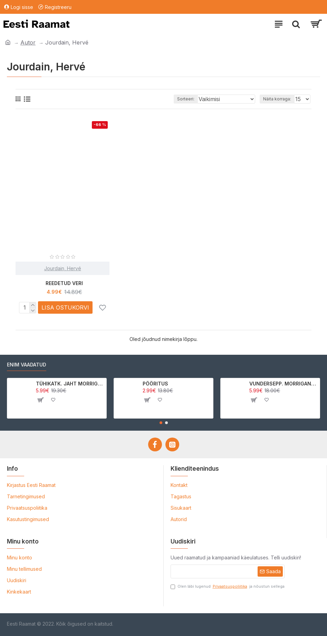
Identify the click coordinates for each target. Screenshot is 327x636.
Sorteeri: (185, 98)
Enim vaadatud (26, 365)
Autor (28, 42)
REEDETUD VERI (64, 283)
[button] (161, 422)
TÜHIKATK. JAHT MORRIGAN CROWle (70, 384)
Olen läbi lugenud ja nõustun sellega (228, 586)
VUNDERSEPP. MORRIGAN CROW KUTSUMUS (283, 384)
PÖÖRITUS (155, 384)
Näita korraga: (277, 98)
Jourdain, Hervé (62, 268)
